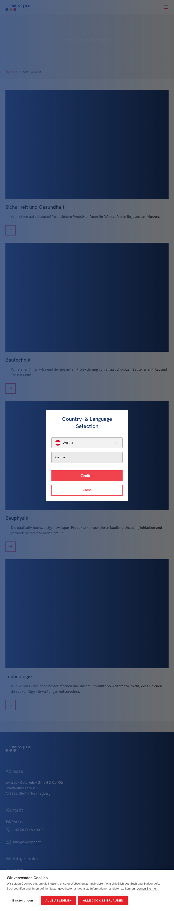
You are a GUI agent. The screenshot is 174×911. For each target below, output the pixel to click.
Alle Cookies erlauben (103, 900)
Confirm (87, 475)
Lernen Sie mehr (148, 888)
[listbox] (87, 442)
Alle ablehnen (58, 900)
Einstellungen (22, 900)
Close (87, 490)
